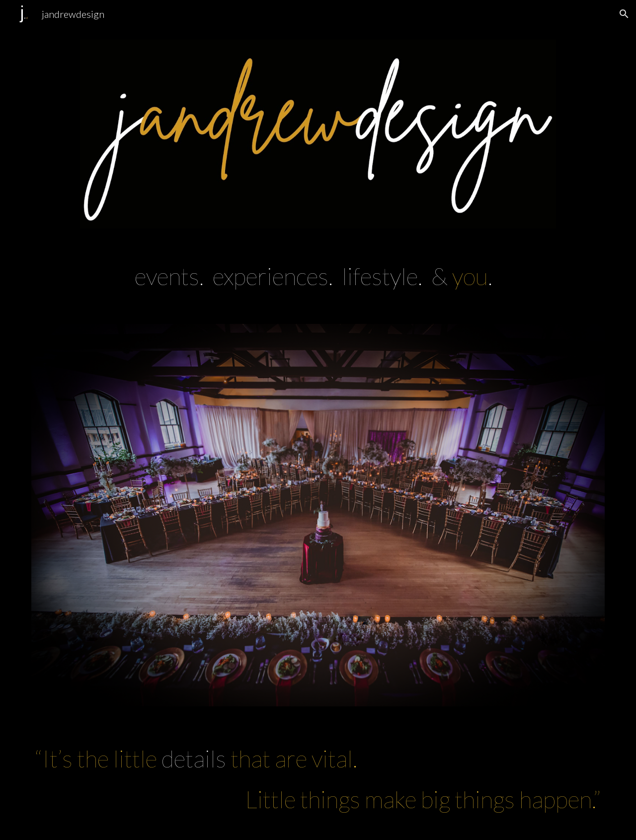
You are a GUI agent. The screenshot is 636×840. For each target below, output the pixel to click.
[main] (318, 276)
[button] (624, 14)
